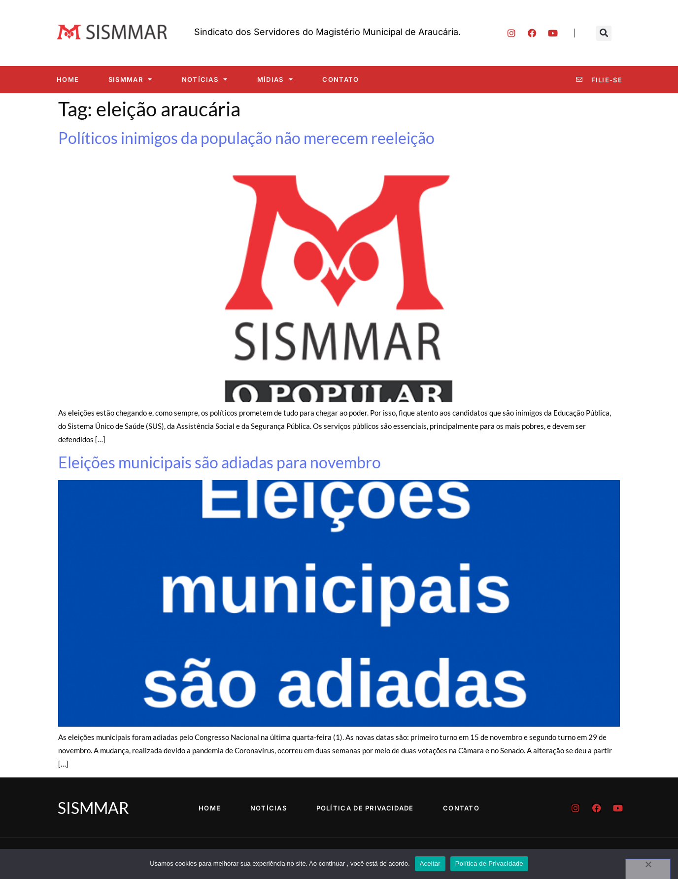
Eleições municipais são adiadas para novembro (219, 462)
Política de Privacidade (365, 808)
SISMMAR (130, 79)
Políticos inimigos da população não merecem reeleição (246, 137)
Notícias (205, 79)
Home (68, 79)
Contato (340, 79)
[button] (603, 33)
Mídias (275, 79)
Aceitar (430, 863)
